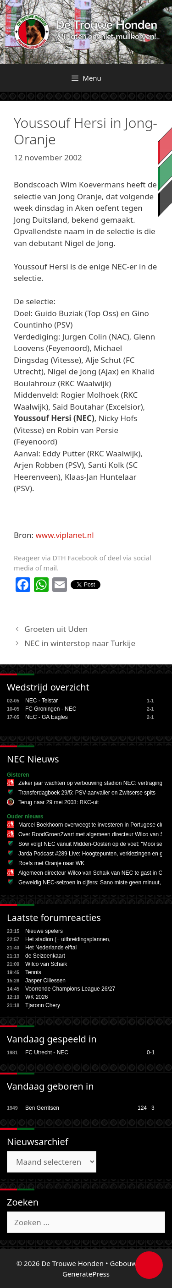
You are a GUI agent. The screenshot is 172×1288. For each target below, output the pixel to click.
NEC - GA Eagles (46, 717)
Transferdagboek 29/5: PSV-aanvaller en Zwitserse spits (86, 792)
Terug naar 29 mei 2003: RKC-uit (58, 802)
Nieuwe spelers (44, 931)
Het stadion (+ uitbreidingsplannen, (68, 939)
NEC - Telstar (41, 700)
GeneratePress (86, 1273)
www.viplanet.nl (65, 535)
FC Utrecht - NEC (46, 1052)
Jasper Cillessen (45, 980)
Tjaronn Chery (42, 1005)
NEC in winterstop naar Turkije (79, 643)
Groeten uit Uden (56, 629)
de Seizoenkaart (45, 956)
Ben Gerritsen (42, 1108)
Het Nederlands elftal (51, 947)
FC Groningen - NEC (50, 709)
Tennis (33, 972)
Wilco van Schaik (46, 964)
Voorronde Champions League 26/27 (70, 989)
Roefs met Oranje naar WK (51, 863)
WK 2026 (36, 997)
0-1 (151, 1052)
